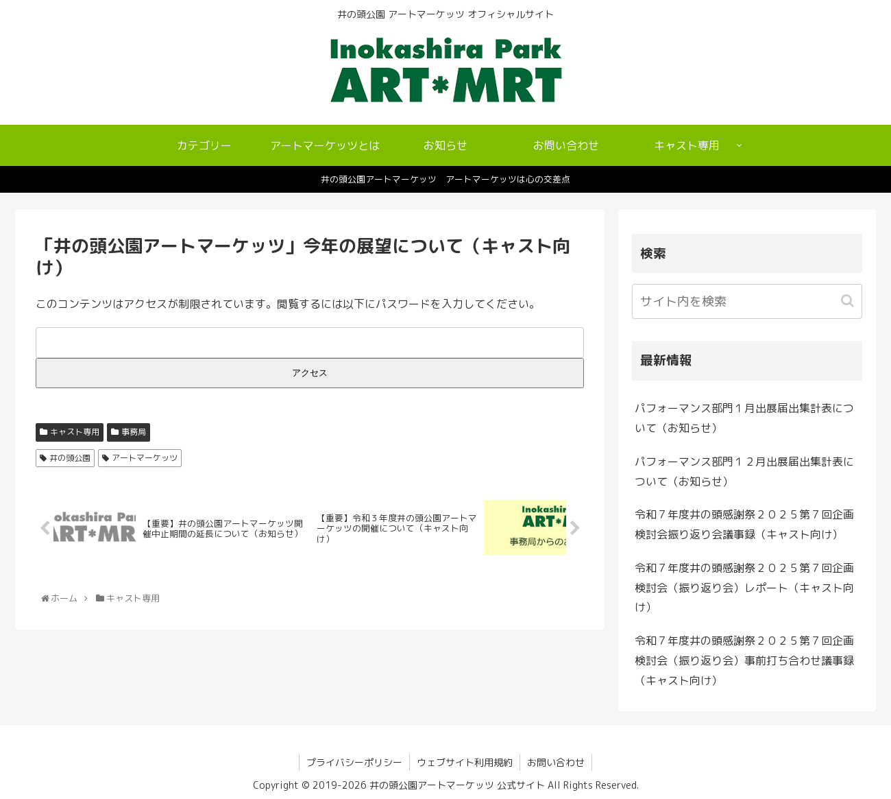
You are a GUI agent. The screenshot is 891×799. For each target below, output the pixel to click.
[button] (848, 301)
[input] (747, 301)
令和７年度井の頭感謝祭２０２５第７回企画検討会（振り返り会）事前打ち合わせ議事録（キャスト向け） (744, 660)
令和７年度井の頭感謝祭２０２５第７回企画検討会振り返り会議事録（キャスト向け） (744, 524)
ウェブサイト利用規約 (465, 762)
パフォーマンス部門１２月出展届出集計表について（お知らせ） (744, 471)
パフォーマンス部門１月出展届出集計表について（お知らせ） (744, 418)
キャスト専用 (74, 432)
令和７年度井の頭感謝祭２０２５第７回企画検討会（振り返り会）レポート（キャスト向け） (744, 587)
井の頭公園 (69, 458)
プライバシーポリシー (354, 762)
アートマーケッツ (145, 458)
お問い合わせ (556, 762)
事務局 (133, 432)
